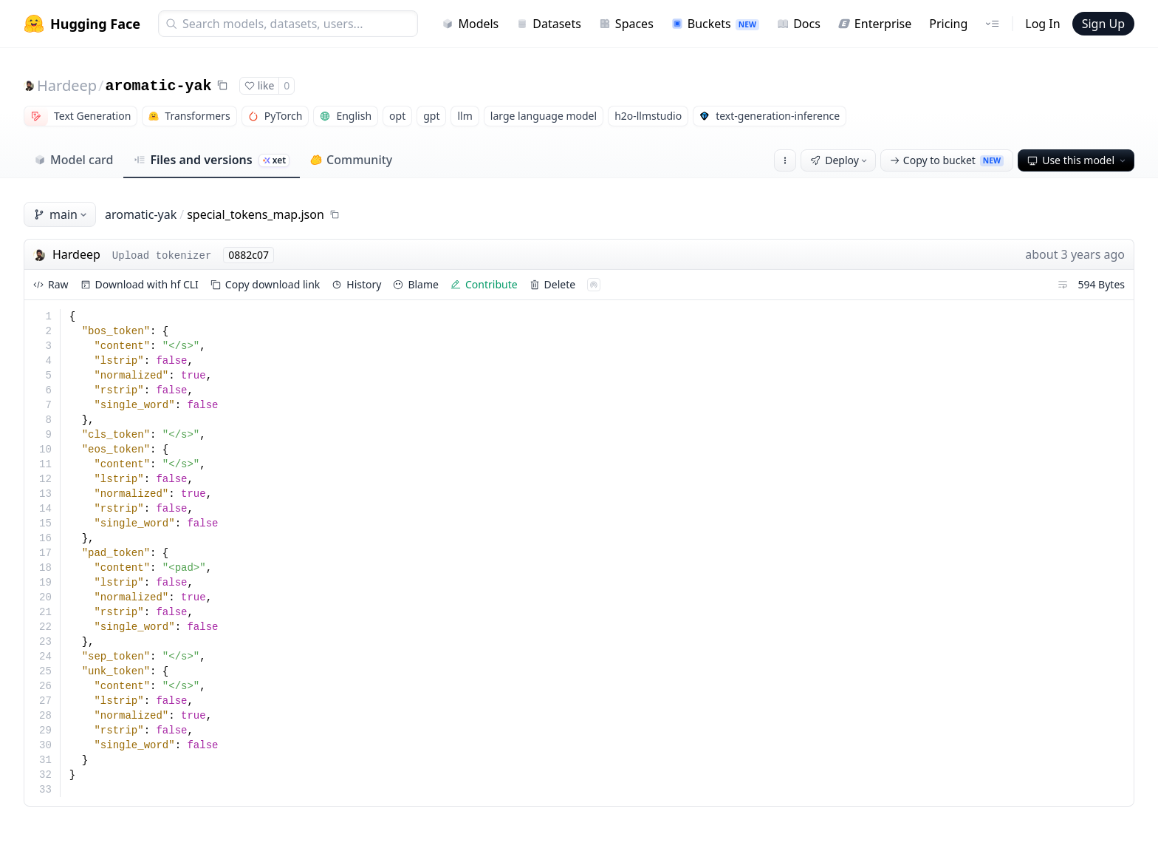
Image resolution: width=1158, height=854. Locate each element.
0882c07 (248, 255)
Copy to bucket (947, 160)
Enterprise (874, 24)
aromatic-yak (159, 86)
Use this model (1077, 160)
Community (351, 160)
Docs (798, 24)
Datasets (548, 24)
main (61, 214)
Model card (73, 160)
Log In (1042, 24)
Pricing (948, 24)
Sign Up (1103, 24)
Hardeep (67, 85)
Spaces (626, 24)
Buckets (715, 24)
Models (470, 24)
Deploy (839, 160)
